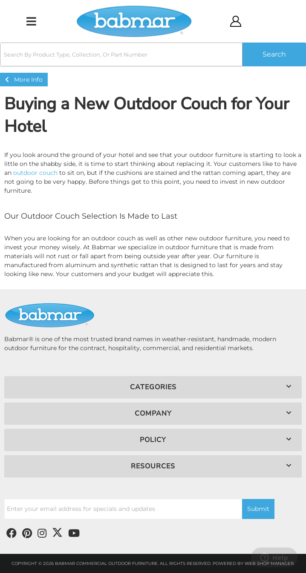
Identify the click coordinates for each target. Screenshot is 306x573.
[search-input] (121, 54)
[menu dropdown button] (31, 21)
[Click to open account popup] (235, 21)
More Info (24, 79)
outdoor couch (35, 173)
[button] (153, 54)
